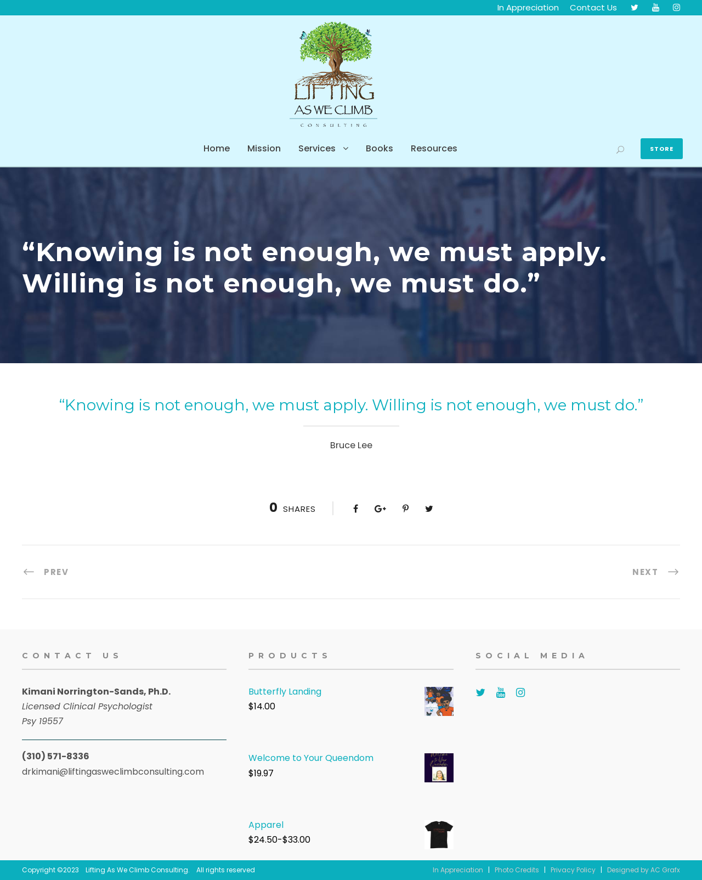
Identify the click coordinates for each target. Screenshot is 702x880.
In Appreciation (528, 7)
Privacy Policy (573, 870)
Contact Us (593, 7)
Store (661, 148)
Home (216, 148)
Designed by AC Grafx (643, 870)
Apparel (266, 825)
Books (379, 148)
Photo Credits (517, 870)
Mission (264, 148)
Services (317, 148)
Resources (434, 148)
